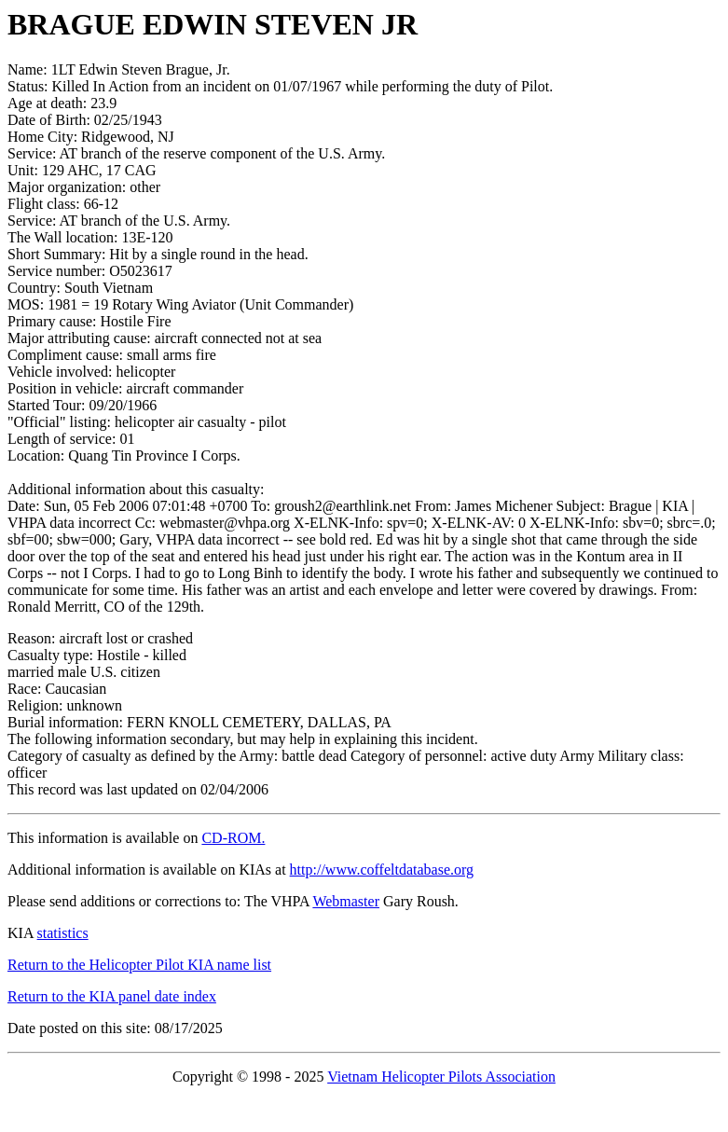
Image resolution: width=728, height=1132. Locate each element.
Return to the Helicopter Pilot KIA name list (139, 965)
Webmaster (345, 901)
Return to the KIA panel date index (111, 996)
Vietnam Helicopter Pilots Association (441, 1076)
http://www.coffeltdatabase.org (382, 869)
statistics (63, 933)
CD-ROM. (233, 838)
